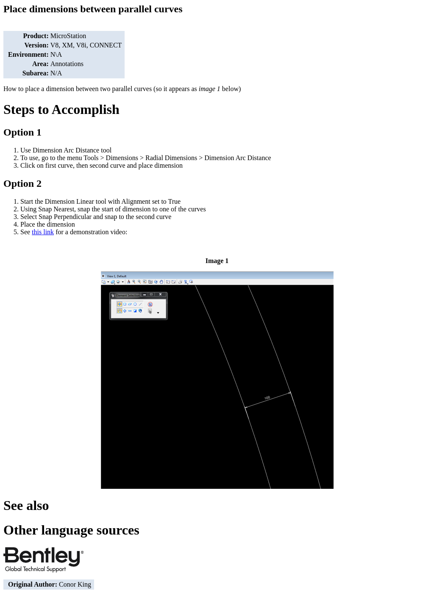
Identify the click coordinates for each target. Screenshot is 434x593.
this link (43, 232)
